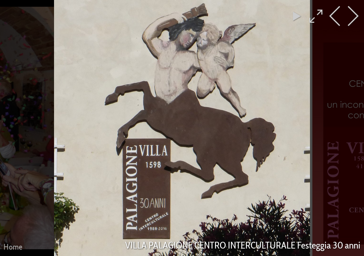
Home (13, 247)
